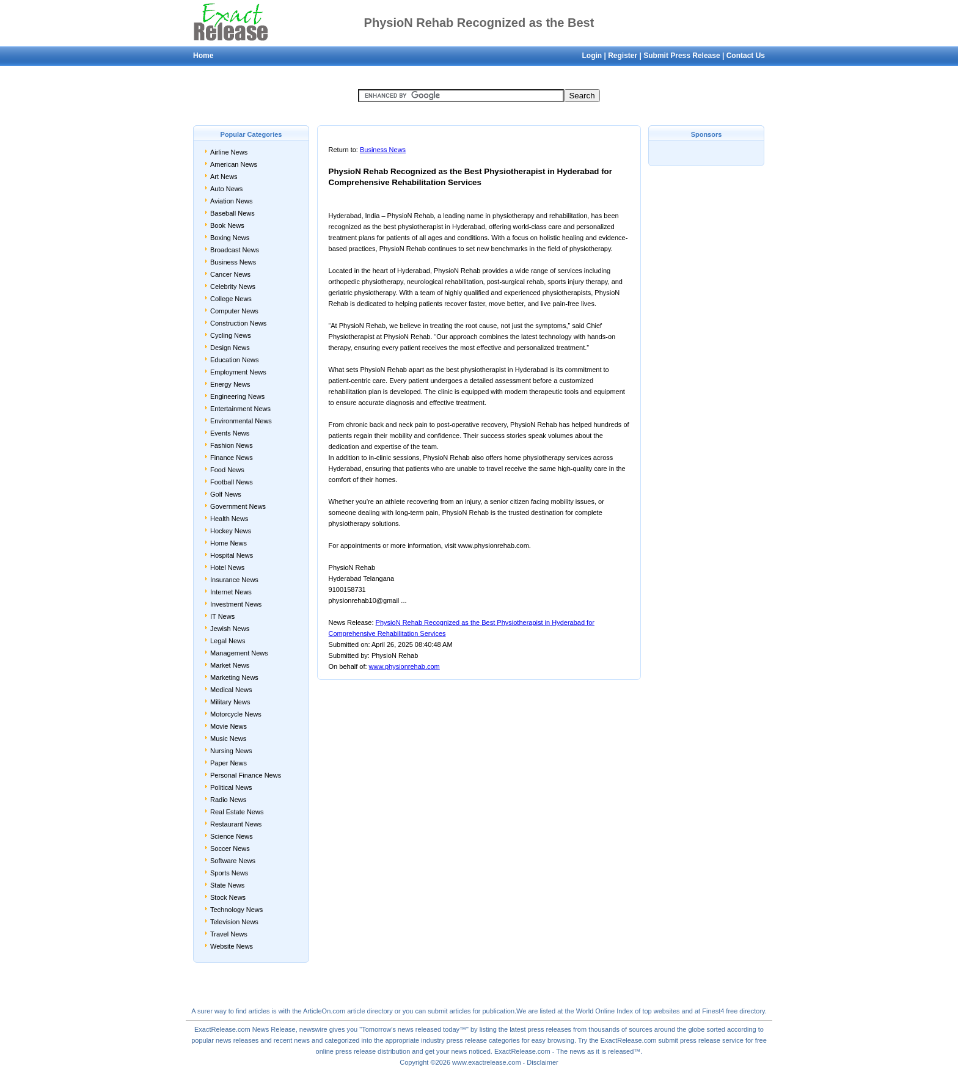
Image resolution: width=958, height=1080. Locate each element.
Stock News (228, 897)
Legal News (227, 640)
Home (203, 55)
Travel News (228, 934)
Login (592, 55)
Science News (231, 836)
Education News (234, 359)
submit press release (690, 1040)
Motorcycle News (235, 714)
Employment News (238, 372)
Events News (229, 433)
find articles (253, 1011)
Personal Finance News (245, 775)
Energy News (230, 384)
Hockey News (230, 531)
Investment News (235, 604)
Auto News (226, 188)
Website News (231, 946)
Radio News (228, 799)
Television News (234, 921)
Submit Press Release (681, 55)
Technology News (236, 909)
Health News (229, 518)
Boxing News (229, 237)
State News (227, 885)
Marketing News (234, 677)
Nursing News (231, 750)
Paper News (228, 763)
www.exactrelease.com (486, 1062)
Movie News (228, 726)
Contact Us (745, 55)
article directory (370, 1011)
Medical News (231, 689)
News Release (274, 1029)
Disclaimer (542, 1062)
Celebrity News (232, 286)
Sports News (229, 873)
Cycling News (230, 335)
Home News (228, 543)
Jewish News (229, 628)
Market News (229, 665)
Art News (224, 176)
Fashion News (231, 445)
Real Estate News (236, 811)
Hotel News (227, 567)
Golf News (225, 494)
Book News (227, 225)
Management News (239, 653)
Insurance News (234, 579)
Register (622, 55)
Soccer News (230, 848)
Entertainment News (240, 408)
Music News (228, 738)
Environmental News (241, 421)
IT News (222, 616)
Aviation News (231, 201)
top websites (660, 1011)
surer (205, 1011)
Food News (227, 469)
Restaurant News (235, 824)
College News (231, 298)
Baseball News (232, 213)
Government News (238, 506)
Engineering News (237, 396)
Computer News (234, 311)
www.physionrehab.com (404, 666)
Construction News (238, 323)
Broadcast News (234, 250)
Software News (232, 860)
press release (355, 1051)
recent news (292, 1040)
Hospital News (231, 555)
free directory (745, 1011)
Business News (233, 262)
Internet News (231, 592)
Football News (231, 482)
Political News (231, 787)
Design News (230, 347)
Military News (230, 702)
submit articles (449, 1011)
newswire (313, 1029)
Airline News (228, 152)
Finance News (231, 457)
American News (233, 164)
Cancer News (230, 274)
